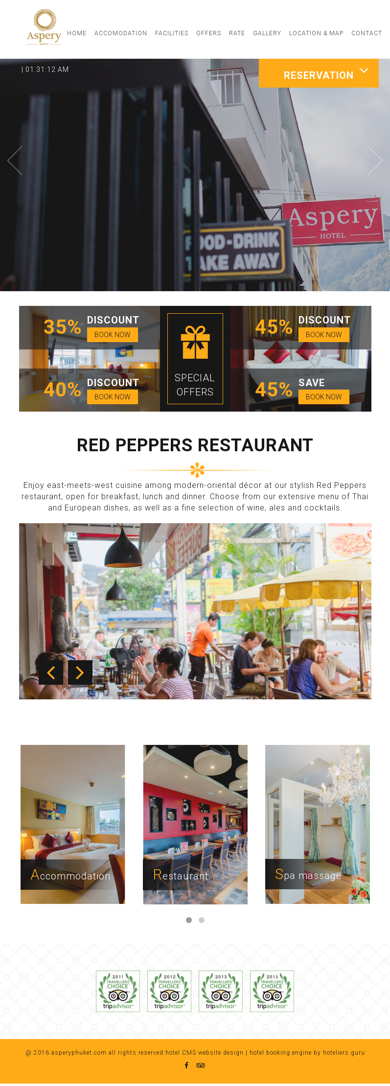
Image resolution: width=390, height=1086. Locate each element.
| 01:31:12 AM (45, 69)
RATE (237, 33)
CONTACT (366, 33)
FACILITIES (171, 33)
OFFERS (208, 33)
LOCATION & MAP (316, 33)
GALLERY (267, 33)
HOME (77, 33)
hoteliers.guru (344, 1054)
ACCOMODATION (120, 33)
